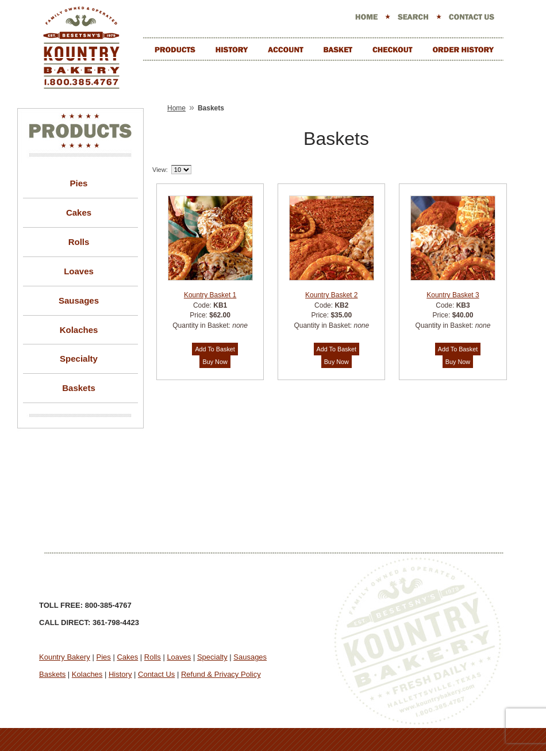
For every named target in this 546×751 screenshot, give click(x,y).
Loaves (79, 271)
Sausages (79, 300)
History (120, 674)
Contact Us (156, 674)
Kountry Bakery (64, 657)
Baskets (78, 388)
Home (176, 108)
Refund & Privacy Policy (221, 674)
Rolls (79, 242)
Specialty (79, 358)
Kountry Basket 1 (210, 295)
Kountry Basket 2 (331, 295)
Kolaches (79, 330)
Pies (79, 183)
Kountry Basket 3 (452, 295)
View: (160, 169)
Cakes (78, 212)
